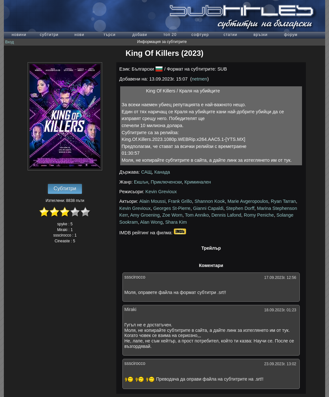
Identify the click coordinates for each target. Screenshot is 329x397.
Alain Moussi (152, 201)
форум (291, 34)
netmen (199, 79)
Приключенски (166, 182)
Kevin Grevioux (161, 191)
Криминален (197, 182)
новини (19, 34)
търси (109, 34)
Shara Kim (176, 222)
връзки (260, 34)
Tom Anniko (197, 215)
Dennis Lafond (226, 215)
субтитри (49, 34)
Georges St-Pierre (172, 208)
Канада (162, 172)
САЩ (146, 172)
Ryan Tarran (283, 201)
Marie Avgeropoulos (247, 201)
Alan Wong (151, 222)
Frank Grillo (180, 201)
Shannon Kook (209, 201)
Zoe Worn (172, 215)
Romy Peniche (259, 215)
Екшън (141, 182)
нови (79, 34)
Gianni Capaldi (208, 208)
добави (139, 34)
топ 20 (169, 34)
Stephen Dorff (240, 208)
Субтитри (65, 188)
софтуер (200, 34)
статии (230, 34)
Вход (9, 42)
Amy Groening (145, 215)
